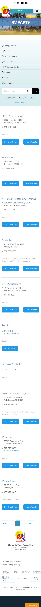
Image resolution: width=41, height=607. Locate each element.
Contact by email (11, 334)
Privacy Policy (35, 579)
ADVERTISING (22, 579)
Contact (26, 572)
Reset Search (20, 102)
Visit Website (31, 142)
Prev (5, 523)
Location (29, 98)
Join (16, 572)
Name (20, 98)
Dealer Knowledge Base (7, 578)
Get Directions (10, 142)
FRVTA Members (6, 572)
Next (30, 523)
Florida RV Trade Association (6, 11)
